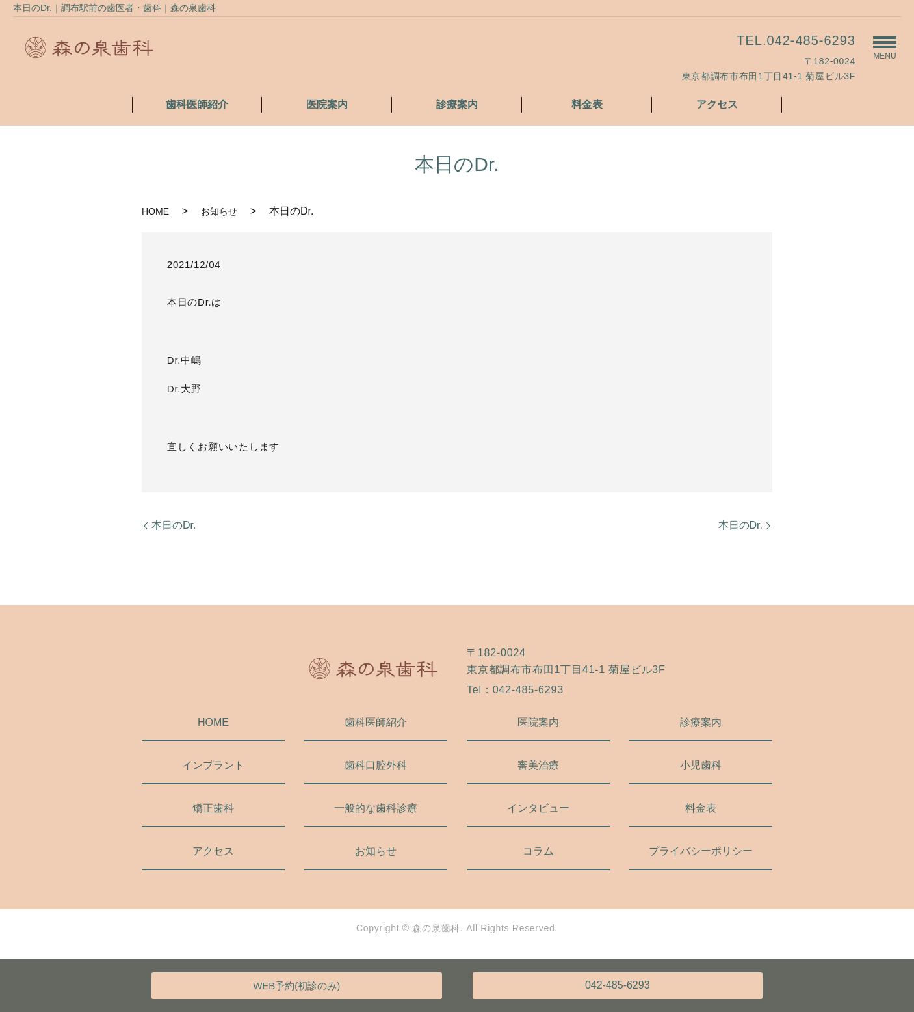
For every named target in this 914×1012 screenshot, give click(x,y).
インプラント (213, 765)
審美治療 (538, 765)
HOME (155, 211)
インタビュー (538, 808)
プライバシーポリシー (701, 851)
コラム (538, 851)
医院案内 (327, 104)
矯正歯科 (213, 808)
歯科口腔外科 (376, 765)
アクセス (717, 104)
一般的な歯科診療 (375, 808)
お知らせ (219, 211)
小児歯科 (701, 765)
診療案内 (457, 104)
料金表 (587, 104)
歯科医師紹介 (197, 104)
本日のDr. (173, 525)
